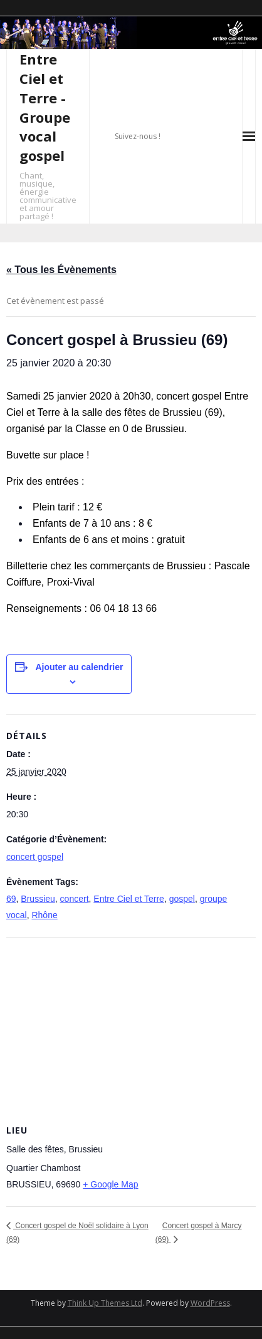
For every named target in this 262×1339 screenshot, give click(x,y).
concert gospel (34, 857)
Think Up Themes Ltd (105, 1303)
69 (11, 899)
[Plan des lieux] (131, 1028)
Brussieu (38, 899)
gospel (182, 899)
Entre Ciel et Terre (128, 899)
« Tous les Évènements (61, 269)
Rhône (44, 915)
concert (74, 899)
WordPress (210, 1303)
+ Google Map (110, 1184)
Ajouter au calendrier (79, 667)
